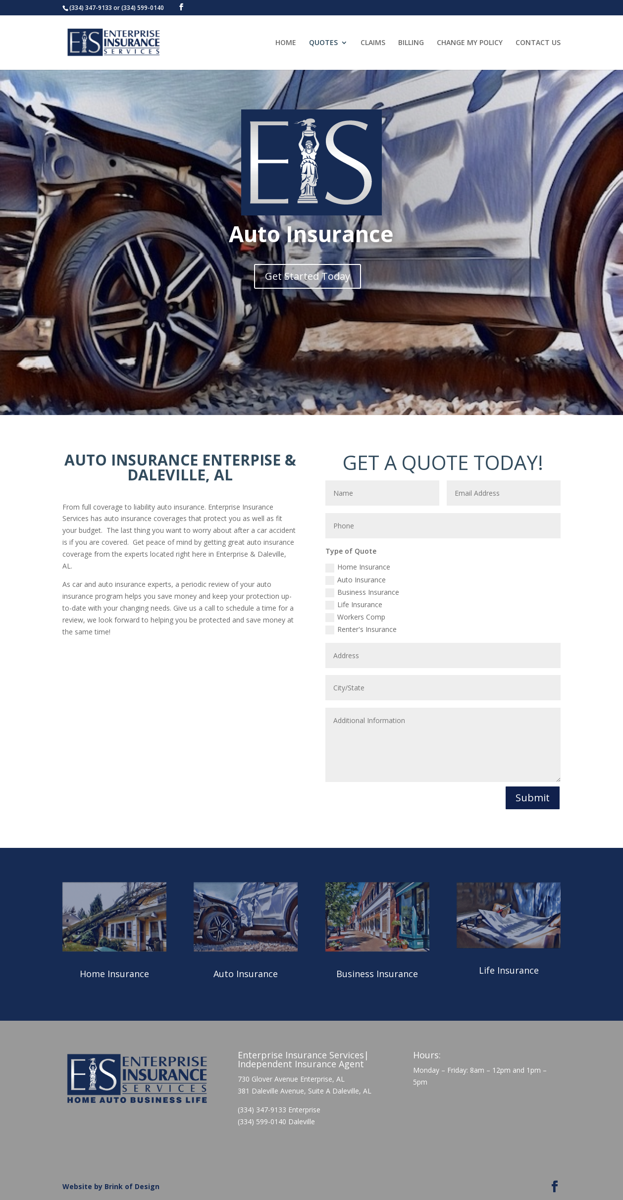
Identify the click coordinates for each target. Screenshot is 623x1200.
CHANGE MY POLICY (470, 43)
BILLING (411, 43)
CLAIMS (373, 43)
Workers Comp (355, 617)
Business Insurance (362, 592)
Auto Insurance (355, 580)
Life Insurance (353, 605)
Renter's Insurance (361, 629)
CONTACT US (538, 43)
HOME (285, 43)
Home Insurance (357, 567)
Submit (533, 797)
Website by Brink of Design (110, 1186)
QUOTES (323, 43)
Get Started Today (307, 276)
